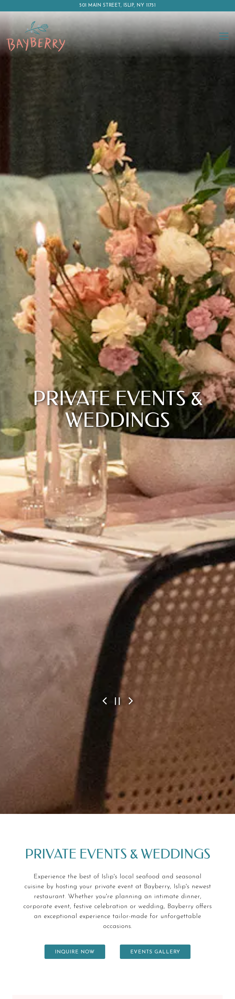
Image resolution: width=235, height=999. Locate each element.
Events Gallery (155, 926)
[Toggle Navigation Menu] (224, 36)
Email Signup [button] (118, 988)
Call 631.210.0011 (117, 946)
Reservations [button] (118, 967)
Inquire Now (75, 926)
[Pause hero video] (117, 679)
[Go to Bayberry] (117, 5)
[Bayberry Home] (35, 36)
